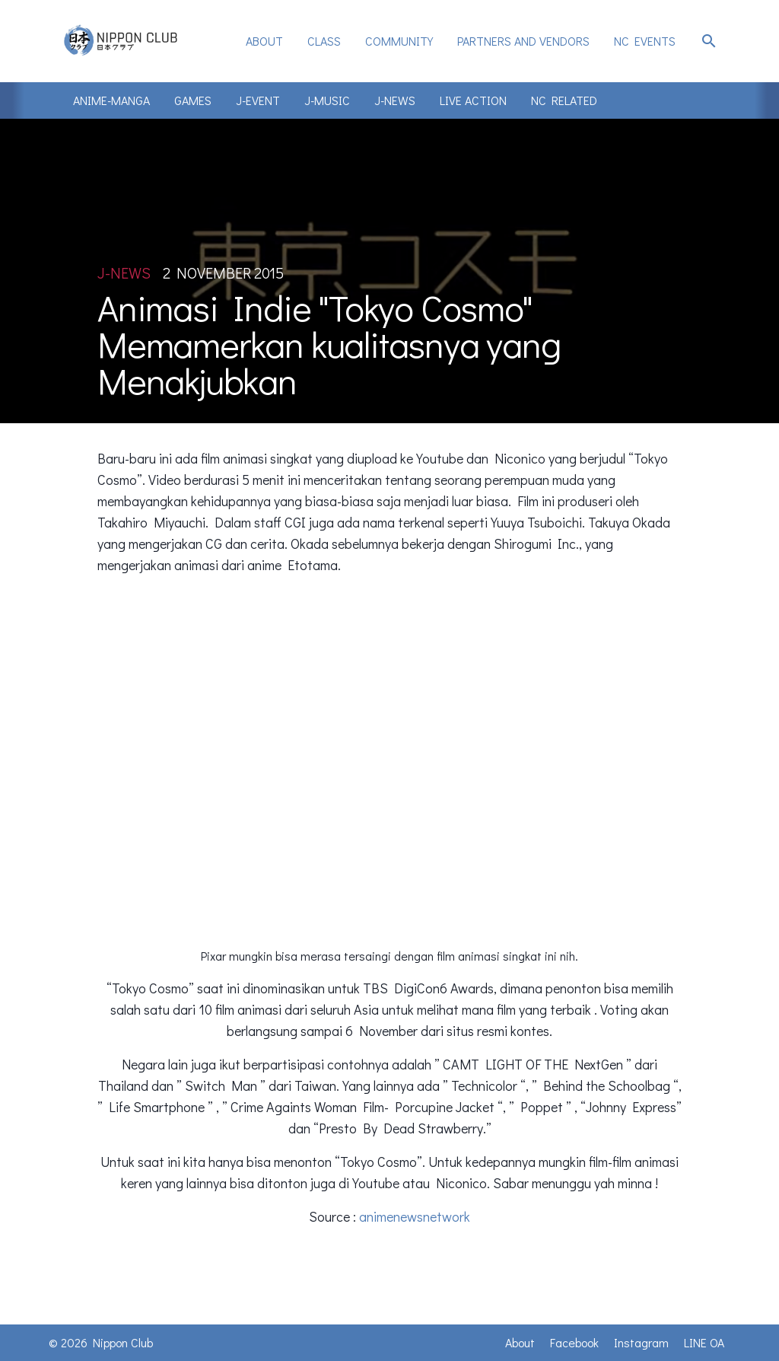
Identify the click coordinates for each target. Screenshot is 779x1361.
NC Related (564, 100)
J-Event (258, 100)
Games (192, 100)
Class (324, 41)
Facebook (574, 1342)
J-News (394, 100)
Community (399, 41)
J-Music (327, 100)
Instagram (641, 1342)
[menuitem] (264, 41)
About (264, 41)
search (709, 41)
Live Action (473, 100)
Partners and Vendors (523, 41)
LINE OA (704, 1342)
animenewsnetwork (414, 1216)
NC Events (645, 41)
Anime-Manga (111, 100)
